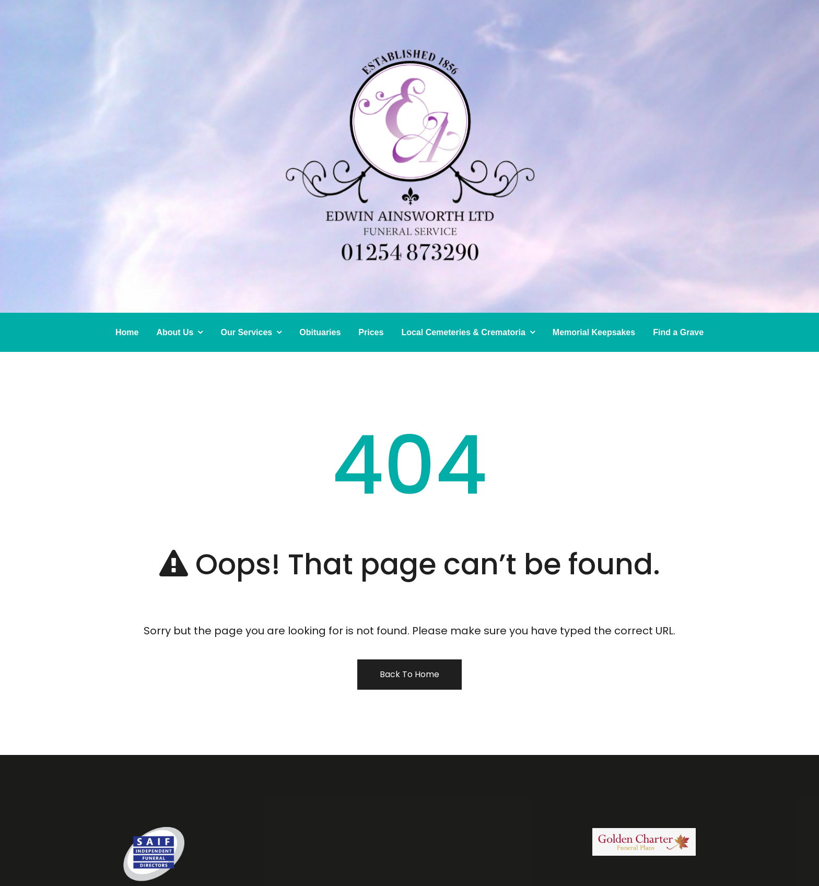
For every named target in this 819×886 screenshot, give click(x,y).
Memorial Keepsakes (594, 332)
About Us (174, 332)
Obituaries (320, 332)
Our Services (246, 332)
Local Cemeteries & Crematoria (463, 332)
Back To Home (409, 674)
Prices (370, 332)
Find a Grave (678, 332)
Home (126, 332)
